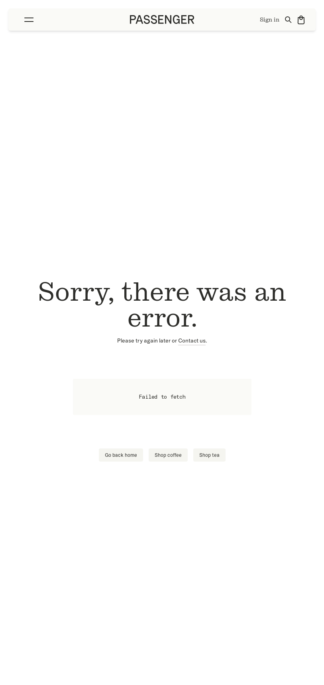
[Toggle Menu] (26, 20)
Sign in (269, 19)
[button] (26, 19)
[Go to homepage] (162, 19)
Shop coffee (168, 455)
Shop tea (209, 455)
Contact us (192, 340)
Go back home (121, 455)
